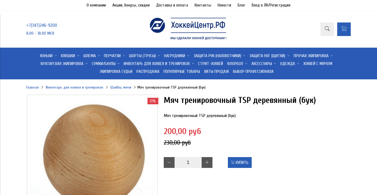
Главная (32, 87)
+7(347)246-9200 (41, 25)
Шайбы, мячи (120, 87)
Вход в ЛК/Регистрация (271, 5)
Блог (241, 5)
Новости (224, 5)
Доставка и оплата (172, 5)
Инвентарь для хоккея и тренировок (74, 87)
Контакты (203, 5)
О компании (96, 5)
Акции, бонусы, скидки (131, 5)
